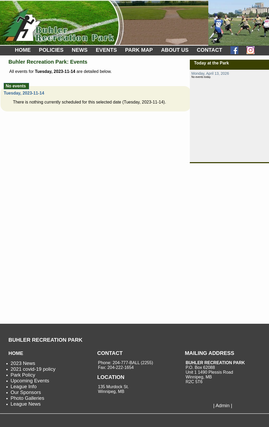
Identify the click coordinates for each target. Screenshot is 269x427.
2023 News (23, 363)
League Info (24, 386)
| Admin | (222, 405)
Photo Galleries (27, 398)
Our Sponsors (26, 392)
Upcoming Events (30, 380)
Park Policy (23, 375)
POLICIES (51, 50)
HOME (23, 50)
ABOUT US (174, 50)
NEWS (80, 50)
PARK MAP (139, 50)
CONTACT (209, 50)
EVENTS (106, 50)
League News (26, 404)
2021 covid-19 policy (33, 369)
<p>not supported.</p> (229, 116)
